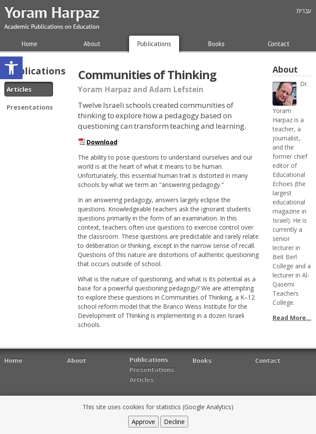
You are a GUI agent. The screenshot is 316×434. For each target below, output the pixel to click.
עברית (303, 11)
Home (29, 44)
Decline (174, 421)
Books (216, 44)
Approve (143, 421)
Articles (19, 89)
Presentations (30, 107)
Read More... (292, 318)
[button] (11, 68)
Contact (278, 44)
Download (101, 142)
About (91, 44)
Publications (154, 44)
